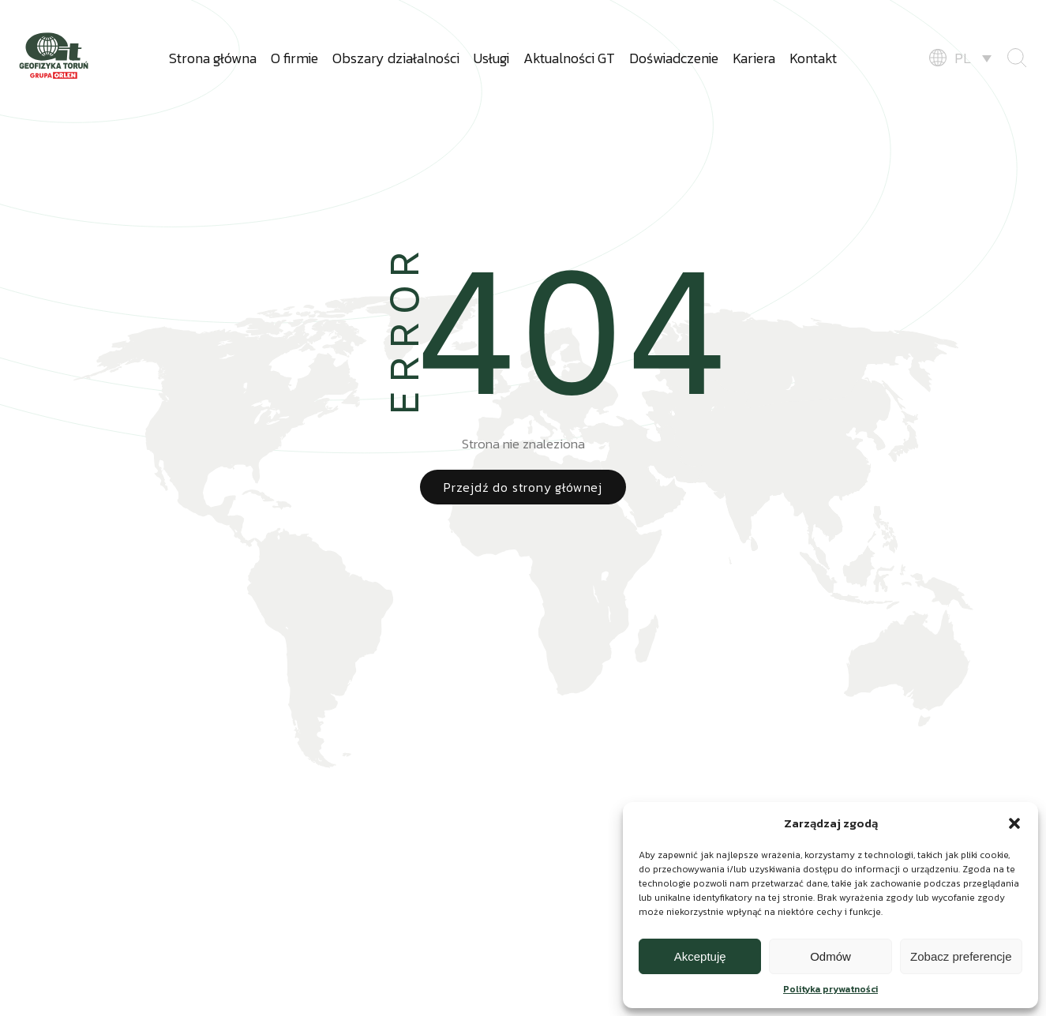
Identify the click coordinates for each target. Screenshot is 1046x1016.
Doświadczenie (673, 58)
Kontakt (813, 58)
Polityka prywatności (830, 989)
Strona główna (213, 58)
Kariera (754, 58)
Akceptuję (700, 956)
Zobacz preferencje (960, 956)
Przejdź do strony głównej (523, 487)
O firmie (294, 58)
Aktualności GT (569, 58)
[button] (1014, 823)
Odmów (830, 956)
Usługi (491, 58)
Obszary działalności (395, 58)
